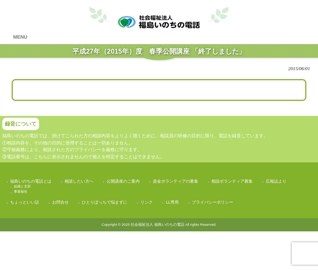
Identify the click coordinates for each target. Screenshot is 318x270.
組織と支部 (22, 186)
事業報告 (20, 192)
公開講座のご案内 (123, 181)
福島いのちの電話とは (30, 181)
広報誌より (276, 181)
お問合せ (60, 202)
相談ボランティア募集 (232, 181)
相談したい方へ (79, 181)
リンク (146, 202)
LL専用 (172, 202)
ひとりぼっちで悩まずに (104, 202)
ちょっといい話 (24, 202)
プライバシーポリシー (212, 202)
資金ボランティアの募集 (175, 181)
